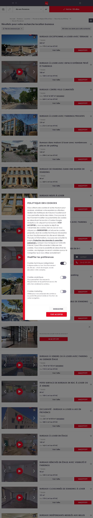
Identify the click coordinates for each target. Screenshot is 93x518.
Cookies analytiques (42, 280)
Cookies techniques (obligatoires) (42, 266)
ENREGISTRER (58, 309)
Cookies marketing (42, 294)
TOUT (56, 314)
